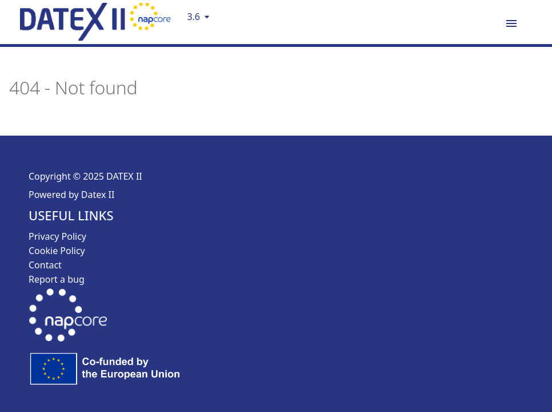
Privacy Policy (57, 236)
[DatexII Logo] (95, 37)
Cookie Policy (57, 250)
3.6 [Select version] (193, 16)
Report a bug (57, 279)
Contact (45, 265)
